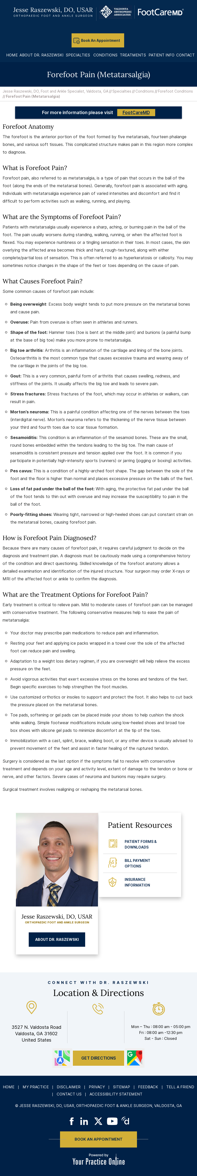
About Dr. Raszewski (57, 940)
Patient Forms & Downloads (141, 844)
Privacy (97, 1087)
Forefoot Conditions (175, 91)
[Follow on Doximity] (126, 1121)
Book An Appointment (100, 40)
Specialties (121, 91)
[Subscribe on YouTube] (112, 1121)
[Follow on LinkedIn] (85, 1121)
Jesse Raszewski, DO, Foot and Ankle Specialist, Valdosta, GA (55, 91)
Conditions (144, 91)
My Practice (36, 1087)
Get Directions (98, 1058)
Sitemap (121, 1087)
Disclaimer (69, 1087)
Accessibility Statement (116, 1094)
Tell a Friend (180, 1087)
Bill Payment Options (137, 863)
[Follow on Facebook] (71, 1121)
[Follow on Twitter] (98, 1121)
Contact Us (69, 1094)
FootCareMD (136, 112)
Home (8, 1087)
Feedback (148, 1087)
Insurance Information (137, 882)
